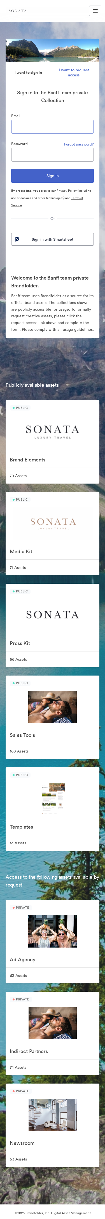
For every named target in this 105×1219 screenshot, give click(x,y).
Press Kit (20, 643)
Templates (21, 827)
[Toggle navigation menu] (95, 11)
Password (19, 143)
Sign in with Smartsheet (43, 239)
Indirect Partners (29, 1051)
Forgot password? (79, 144)
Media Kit (21, 551)
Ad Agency (22, 959)
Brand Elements (27, 459)
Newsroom (22, 1143)
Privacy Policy (67, 190)
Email (15, 115)
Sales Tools (22, 735)
